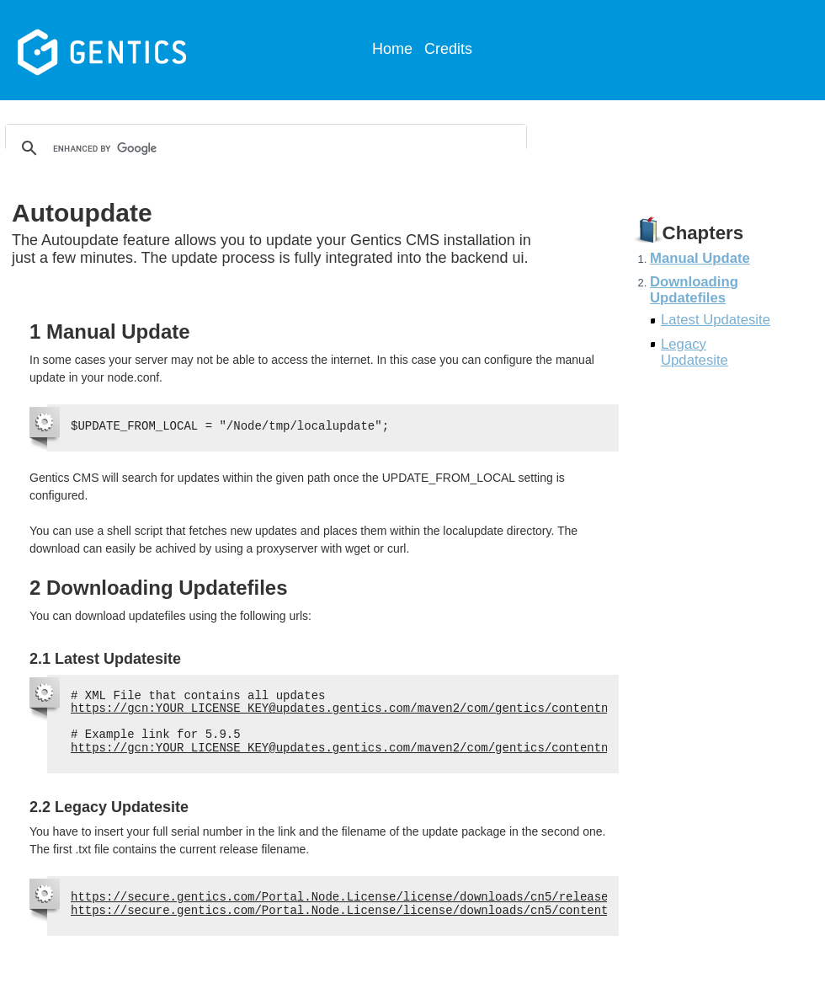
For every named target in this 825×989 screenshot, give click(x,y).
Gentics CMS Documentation (143, 50)
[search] (263, 148)
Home (392, 48)
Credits (448, 48)
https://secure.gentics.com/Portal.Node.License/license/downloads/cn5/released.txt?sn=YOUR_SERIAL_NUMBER (435, 897)
